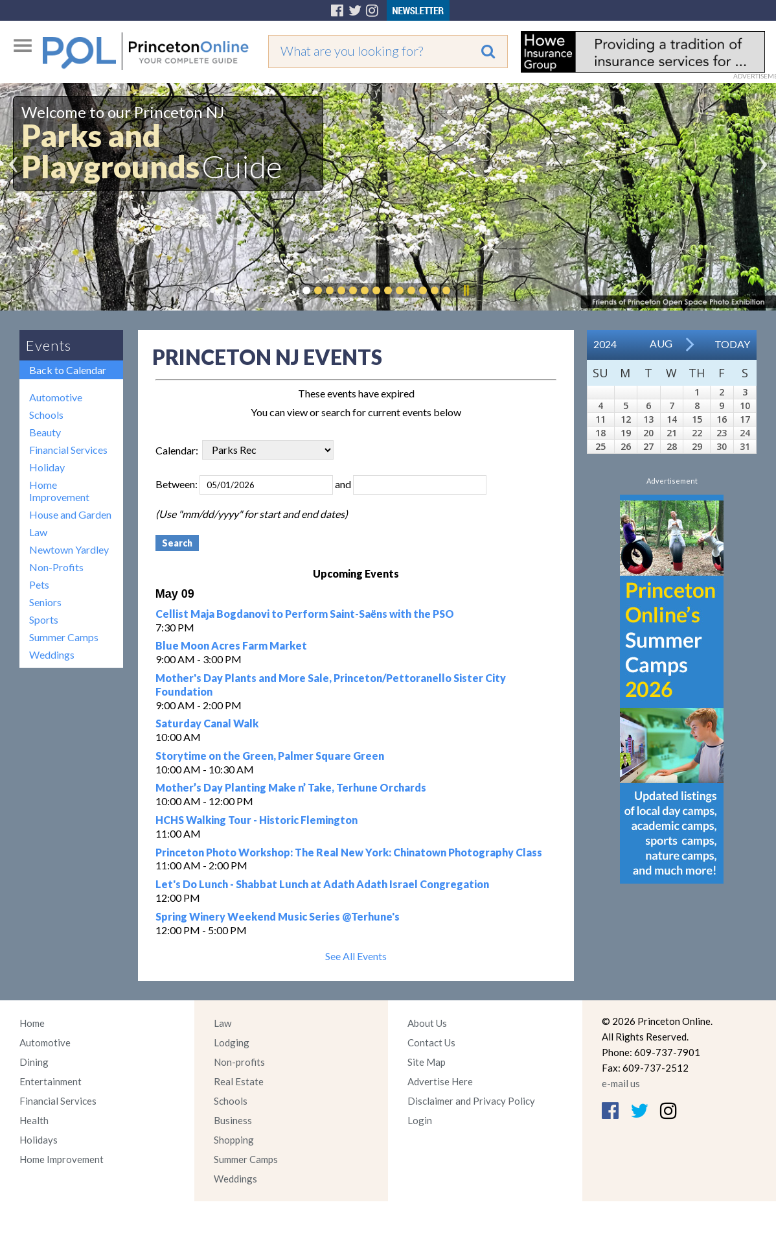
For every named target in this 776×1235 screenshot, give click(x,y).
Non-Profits (56, 567)
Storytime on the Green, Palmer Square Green (269, 755)
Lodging (231, 1042)
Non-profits (239, 1062)
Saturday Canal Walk (206, 723)
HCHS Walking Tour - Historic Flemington (256, 820)
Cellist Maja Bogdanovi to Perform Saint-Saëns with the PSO (304, 613)
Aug (661, 343)
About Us (427, 1023)
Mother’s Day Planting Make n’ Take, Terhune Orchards (290, 787)
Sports (43, 619)
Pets (39, 584)
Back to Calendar (67, 370)
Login (419, 1120)
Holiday (47, 467)
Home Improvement (59, 490)
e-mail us (621, 1083)
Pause (466, 290)
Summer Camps (63, 637)
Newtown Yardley (69, 549)
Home (32, 1023)
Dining (34, 1062)
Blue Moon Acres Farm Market (231, 645)
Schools (46, 414)
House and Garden (70, 514)
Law (38, 532)
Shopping (234, 1140)
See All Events (356, 956)
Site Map (426, 1062)
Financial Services (68, 449)
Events (48, 345)
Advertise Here (440, 1081)
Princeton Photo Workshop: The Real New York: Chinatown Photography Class (348, 852)
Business (233, 1120)
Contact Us (431, 1042)
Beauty (45, 432)
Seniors (45, 602)
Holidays (38, 1140)
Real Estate (239, 1081)
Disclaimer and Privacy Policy (471, 1101)
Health (34, 1120)
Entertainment (50, 1081)
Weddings (51, 654)
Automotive (55, 397)
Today (732, 344)
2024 (605, 344)
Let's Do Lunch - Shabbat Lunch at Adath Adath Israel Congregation (322, 884)
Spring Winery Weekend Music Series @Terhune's (277, 916)
